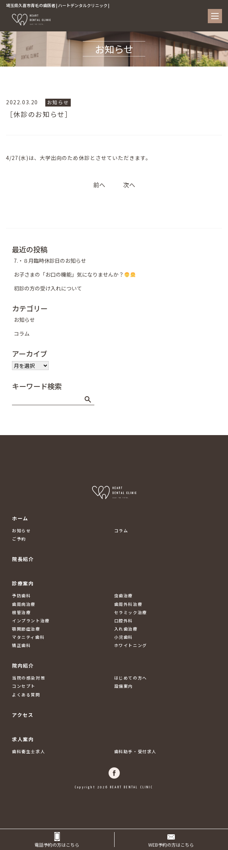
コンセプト (24, 686)
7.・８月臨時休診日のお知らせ (50, 260)
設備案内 (123, 686)
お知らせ (58, 102)
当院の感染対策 (28, 678)
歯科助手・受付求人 (135, 751)
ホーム (20, 518)
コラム (22, 333)
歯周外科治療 (128, 604)
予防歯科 (21, 595)
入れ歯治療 (126, 629)
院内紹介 (23, 665)
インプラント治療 (31, 620)
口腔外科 (123, 620)
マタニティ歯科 (28, 637)
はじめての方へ (130, 678)
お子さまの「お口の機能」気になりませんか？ (75, 274)
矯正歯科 (21, 645)
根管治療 (21, 612)
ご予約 (19, 539)
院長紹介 (23, 559)
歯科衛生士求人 (28, 751)
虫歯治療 (123, 595)
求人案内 (23, 739)
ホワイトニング (130, 645)
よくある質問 (26, 694)
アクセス (22, 714)
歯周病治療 (24, 604)
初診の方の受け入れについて (48, 288)
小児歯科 (123, 637)
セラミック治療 (130, 612)
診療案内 (23, 583)
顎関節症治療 (26, 629)
